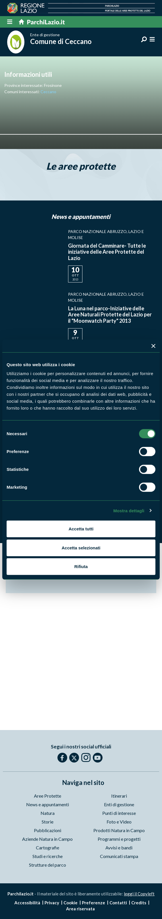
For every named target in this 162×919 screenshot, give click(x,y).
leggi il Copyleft (139, 893)
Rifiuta (81, 566)
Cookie (70, 902)
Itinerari (119, 795)
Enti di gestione (119, 804)
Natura (48, 813)
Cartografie (47, 847)
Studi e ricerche (47, 856)
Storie (47, 821)
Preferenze (93, 902)
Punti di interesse (119, 813)
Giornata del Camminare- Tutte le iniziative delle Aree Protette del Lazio (107, 251)
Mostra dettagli (128, 510)
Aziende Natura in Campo (47, 839)
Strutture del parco (47, 865)
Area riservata (80, 908)
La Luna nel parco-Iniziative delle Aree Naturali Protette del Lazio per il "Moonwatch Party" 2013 (110, 314)
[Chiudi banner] (153, 346)
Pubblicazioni (47, 830)
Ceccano (48, 91)
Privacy (52, 902)
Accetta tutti (81, 528)
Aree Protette (47, 795)
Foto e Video (119, 821)
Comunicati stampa (119, 856)
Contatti (118, 902)
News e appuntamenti (47, 804)
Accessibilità (27, 902)
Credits (138, 902)
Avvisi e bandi (118, 847)
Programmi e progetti (119, 839)
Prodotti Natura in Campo (119, 830)
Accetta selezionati (80, 547)
